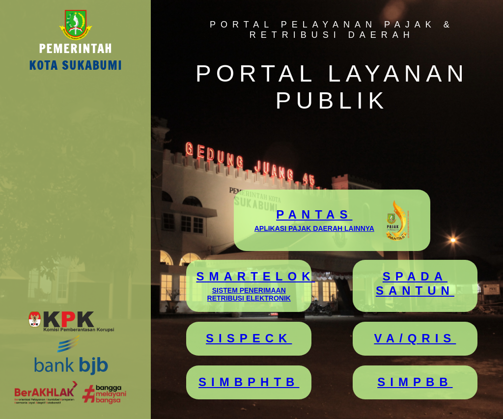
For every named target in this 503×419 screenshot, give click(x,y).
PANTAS (314, 220)
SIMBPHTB (248, 382)
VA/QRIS (415, 338)
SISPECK (249, 338)
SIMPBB (414, 382)
